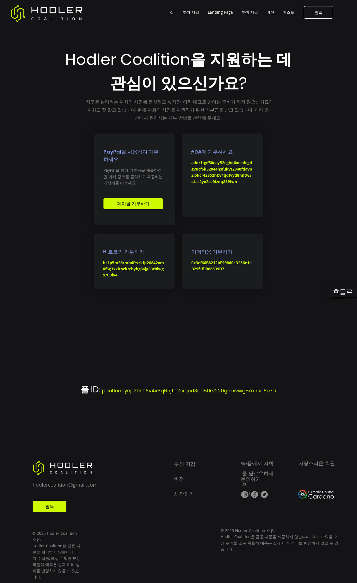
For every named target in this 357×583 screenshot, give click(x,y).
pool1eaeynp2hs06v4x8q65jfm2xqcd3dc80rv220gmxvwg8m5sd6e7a (189, 390)
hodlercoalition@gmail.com (65, 484)
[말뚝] (318, 12)
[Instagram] (244, 494)
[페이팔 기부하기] (133, 203)
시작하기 (184, 493)
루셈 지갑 (185, 463)
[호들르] (342, 291)
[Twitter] (264, 494)
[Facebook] (254, 494)
